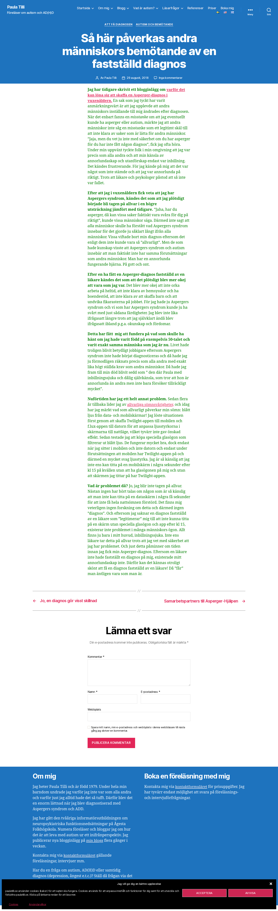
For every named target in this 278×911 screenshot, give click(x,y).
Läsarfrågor (170, 8)
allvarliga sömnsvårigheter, (151, 405)
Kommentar (96, 662)
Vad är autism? (143, 8)
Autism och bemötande (155, 24)
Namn (92, 697)
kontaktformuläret (79, 861)
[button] (271, 883)
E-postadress (150, 697)
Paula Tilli (16, 7)
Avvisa (250, 893)
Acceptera (204, 893)
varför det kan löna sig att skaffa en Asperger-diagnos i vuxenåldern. (137, 95)
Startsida (83, 8)
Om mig (103, 8)
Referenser (195, 8)
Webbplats (94, 715)
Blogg (121, 8)
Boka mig (227, 8)
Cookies (13, 904)
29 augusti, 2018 (137, 78)
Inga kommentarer (171, 78)
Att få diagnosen (118, 24)
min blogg (95, 846)
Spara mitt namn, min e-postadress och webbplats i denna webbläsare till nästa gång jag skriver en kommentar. (138, 734)
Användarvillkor (37, 904)
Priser (212, 8)
